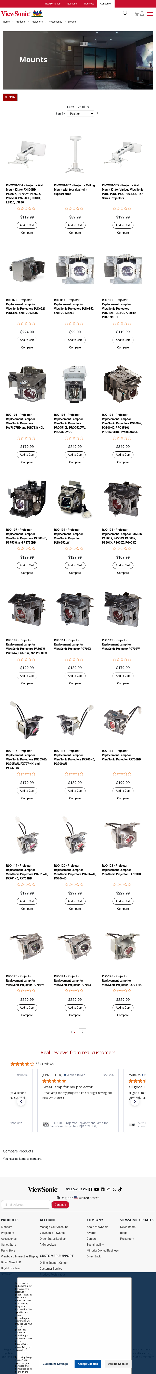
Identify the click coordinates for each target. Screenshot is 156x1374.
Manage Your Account (54, 1227)
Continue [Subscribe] (60, 1205)
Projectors (37, 22)
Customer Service (51, 1268)
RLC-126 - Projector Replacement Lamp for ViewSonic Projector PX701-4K (122, 981)
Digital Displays (10, 1268)
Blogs (123, 1233)
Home (6, 22)
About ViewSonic (97, 1227)
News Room (128, 1227)
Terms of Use (21, 1350)
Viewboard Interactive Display (19, 1256)
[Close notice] (126, 1363)
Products (21, 22)
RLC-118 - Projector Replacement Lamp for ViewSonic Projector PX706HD (121, 755)
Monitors (6, 1227)
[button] (27, 232)
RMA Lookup (48, 1244)
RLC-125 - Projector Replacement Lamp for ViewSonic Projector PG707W (25, 981)
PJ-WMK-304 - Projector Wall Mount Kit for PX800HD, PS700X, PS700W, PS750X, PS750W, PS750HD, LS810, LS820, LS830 (24, 194)
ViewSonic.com (52, 3)
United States (86, 1198)
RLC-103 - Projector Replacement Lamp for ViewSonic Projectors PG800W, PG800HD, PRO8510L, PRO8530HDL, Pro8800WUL (122, 423)
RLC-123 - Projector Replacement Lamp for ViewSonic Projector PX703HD (121, 870)
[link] (78, 1125)
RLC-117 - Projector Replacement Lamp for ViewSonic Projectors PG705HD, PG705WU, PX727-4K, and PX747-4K (26, 759)
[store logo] (63, 13)
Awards (91, 1233)
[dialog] (78, 1323)
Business (89, 3)
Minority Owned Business (103, 1250)
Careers (91, 1239)
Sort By (60, 114)
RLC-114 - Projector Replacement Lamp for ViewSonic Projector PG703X (72, 645)
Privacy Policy (21, 1344)
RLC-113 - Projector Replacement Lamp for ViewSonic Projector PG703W (121, 645)
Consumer (106, 3)
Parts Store (8, 1250)
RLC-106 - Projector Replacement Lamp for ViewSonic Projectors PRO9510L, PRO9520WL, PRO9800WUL (70, 423)
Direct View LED (11, 1262)
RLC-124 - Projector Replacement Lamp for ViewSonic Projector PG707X (72, 981)
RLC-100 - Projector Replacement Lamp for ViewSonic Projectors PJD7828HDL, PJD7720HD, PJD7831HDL (119, 309)
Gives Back (94, 1256)
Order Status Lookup (53, 1239)
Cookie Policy (21, 1347)
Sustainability (95, 1244)
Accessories (56, 22)
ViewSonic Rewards (52, 1233)
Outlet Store (8, 1244)
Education (72, 3)
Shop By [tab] (10, 97)
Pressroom (127, 1239)
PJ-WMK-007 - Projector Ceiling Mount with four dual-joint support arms (74, 190)
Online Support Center (54, 1263)
